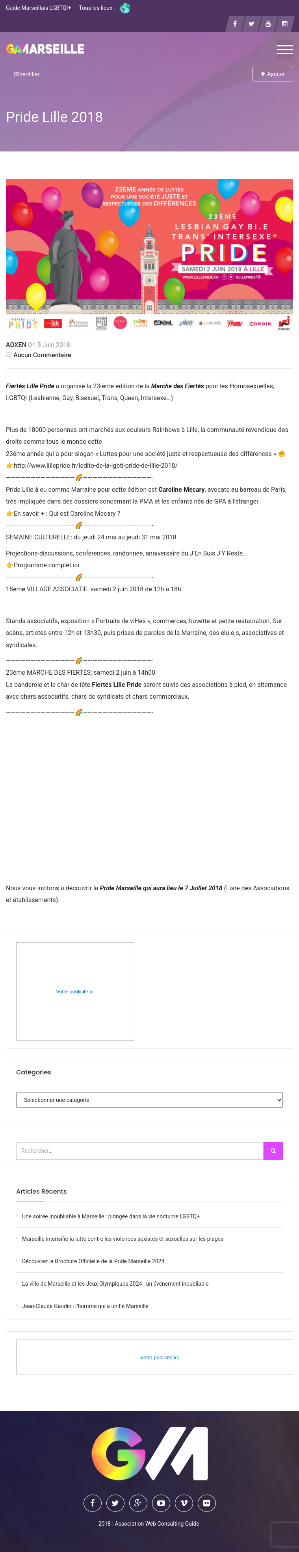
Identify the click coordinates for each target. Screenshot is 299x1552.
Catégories (33, 1072)
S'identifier (26, 74)
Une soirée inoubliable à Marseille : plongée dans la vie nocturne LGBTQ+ (111, 1216)
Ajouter (273, 74)
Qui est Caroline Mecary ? (84, 513)
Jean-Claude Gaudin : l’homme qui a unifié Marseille (85, 1306)
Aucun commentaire (38, 355)
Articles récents (41, 1191)
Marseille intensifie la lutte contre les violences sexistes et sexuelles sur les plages (122, 1239)
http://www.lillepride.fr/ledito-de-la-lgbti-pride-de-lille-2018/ (96, 465)
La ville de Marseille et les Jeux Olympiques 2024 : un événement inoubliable (115, 1284)
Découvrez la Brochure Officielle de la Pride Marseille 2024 (93, 1261)
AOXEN (16, 345)
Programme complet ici (46, 565)
